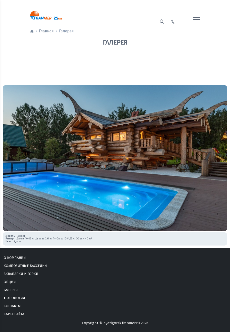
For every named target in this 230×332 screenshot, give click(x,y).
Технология (14, 298)
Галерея (11, 290)
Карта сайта (14, 314)
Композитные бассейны (25, 266)
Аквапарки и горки (21, 274)
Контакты (12, 306)
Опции (10, 282)
